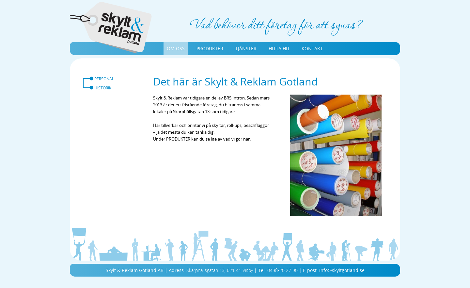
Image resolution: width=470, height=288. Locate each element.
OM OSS (176, 48)
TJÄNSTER (246, 48)
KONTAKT (312, 48)
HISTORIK (102, 87)
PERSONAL (104, 78)
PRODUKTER (209, 48)
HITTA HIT (279, 48)
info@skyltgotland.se (342, 270)
